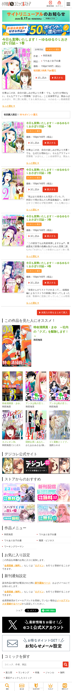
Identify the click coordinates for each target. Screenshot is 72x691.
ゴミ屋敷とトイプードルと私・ (59, 442)
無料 (62, 672)
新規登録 (50, 4)
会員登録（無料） (13, 565)
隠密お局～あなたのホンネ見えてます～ (36, 442)
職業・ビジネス (46, 540)
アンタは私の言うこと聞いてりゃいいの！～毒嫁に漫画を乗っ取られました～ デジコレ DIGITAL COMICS (36, 403)
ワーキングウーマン (14, 546)
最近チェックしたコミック (19, 678)
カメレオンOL (9, 442)
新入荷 (9, 672)
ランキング (23, 672)
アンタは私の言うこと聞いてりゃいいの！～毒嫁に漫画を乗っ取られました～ (59, 403)
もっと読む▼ (8, 106)
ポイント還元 (54, 49)
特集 (37, 672)
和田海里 (47, 55)
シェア (19, 610)
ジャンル (49, 672)
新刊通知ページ (42, 583)
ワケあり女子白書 (52, 61)
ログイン (59, 4)
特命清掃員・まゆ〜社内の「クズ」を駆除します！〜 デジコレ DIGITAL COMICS (12, 403)
